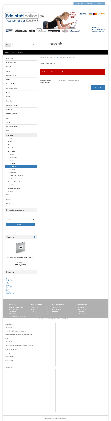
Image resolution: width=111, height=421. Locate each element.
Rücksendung (9, 360)
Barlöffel (12, 169)
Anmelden (20, 224)
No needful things (11, 105)
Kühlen (10, 142)
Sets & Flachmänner (14, 188)
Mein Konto (82, 309)
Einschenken (12, 179)
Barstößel (13, 166)
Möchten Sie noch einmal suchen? (45, 82)
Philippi (8, 199)
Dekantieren (11, 148)
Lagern (10, 139)
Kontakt (21, 52)
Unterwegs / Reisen (12, 126)
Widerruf (34, 309)
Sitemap (55, 312)
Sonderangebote (11, 114)
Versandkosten (57, 307)
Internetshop (48, 418)
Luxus (8, 96)
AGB (32, 312)
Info (13, 52)
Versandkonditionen (11, 349)
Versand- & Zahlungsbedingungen (15, 331)
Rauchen (10, 191)
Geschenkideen (11, 75)
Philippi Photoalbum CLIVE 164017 (20, 258)
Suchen (98, 87)
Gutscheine (8, 327)
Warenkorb (82, 307)
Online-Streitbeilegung (11, 342)
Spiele (8, 118)
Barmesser (13, 172)
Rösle (8, 291)
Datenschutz (56, 309)
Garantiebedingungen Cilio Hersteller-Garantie (19, 345)
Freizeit (8, 67)
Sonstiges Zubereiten (16, 175)
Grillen (8, 79)
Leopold (9, 287)
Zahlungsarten (9, 353)
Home (7, 52)
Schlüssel (9, 109)
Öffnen (10, 145)
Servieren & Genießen (14, 182)
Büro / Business (11, 62)
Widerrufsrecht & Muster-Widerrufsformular (18, 335)
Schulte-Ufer (10, 293)
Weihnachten (10, 131)
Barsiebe (12, 163)
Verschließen (12, 185)
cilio (7, 283)
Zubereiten (11, 151)
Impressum (34, 307)
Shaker (12, 154)
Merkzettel (100, 3)
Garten (8, 71)
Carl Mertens (10, 281)
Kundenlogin (90, 3)
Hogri (8, 203)
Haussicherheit (11, 84)
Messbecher (13, 157)
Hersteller (8, 364)
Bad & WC (9, 58)
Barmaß (12, 160)
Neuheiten (9, 101)
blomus (8, 279)
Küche (8, 92)
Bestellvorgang (9, 356)
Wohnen (8, 195)
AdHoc (8, 277)
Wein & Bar (9, 135)
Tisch (8, 122)
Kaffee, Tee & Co (11, 88)
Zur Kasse (81, 312)
